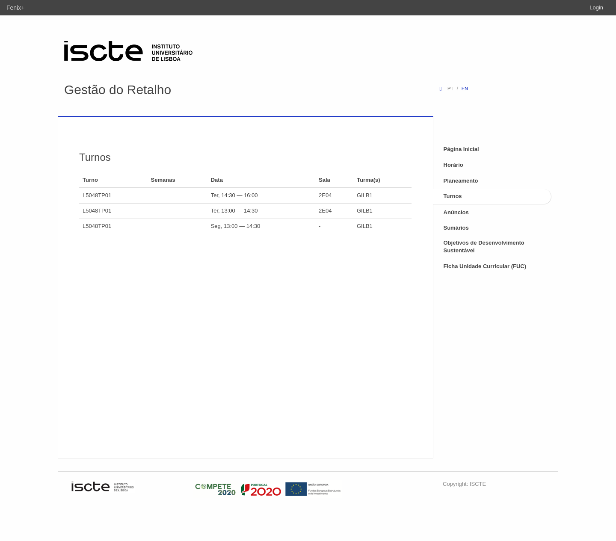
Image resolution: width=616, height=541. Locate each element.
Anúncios (456, 212)
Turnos (453, 196)
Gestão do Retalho (117, 90)
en (465, 88)
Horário (453, 165)
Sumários (456, 228)
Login (596, 7)
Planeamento (461, 180)
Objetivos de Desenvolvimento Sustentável (484, 246)
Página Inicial (461, 149)
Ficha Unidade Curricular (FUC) (485, 266)
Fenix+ (15, 7)
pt (450, 88)
